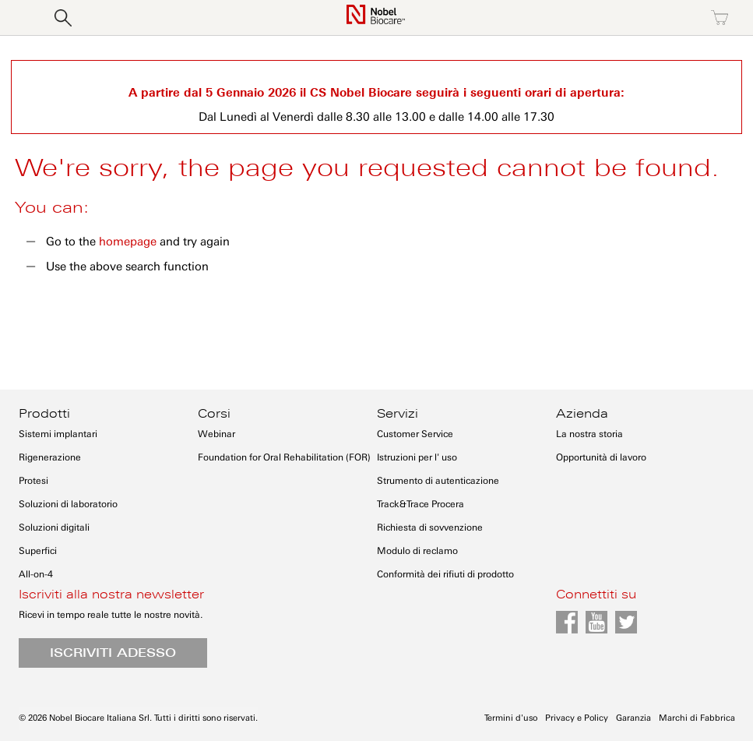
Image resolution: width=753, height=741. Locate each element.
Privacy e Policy (576, 718)
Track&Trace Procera (420, 504)
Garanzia (633, 718)
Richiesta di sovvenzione (430, 527)
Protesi (33, 480)
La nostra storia (589, 434)
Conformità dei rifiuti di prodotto (445, 574)
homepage (128, 242)
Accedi (585, 17)
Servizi (397, 414)
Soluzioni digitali (54, 527)
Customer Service (415, 434)
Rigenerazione (50, 457)
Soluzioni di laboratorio (68, 504)
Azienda (582, 414)
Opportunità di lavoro (601, 457)
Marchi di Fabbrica (697, 718)
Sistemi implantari (58, 434)
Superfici (38, 550)
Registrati (652, 17)
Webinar (216, 434)
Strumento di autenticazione (438, 480)
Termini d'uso (510, 718)
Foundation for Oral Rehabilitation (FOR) (284, 457)
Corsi (214, 414)
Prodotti (44, 414)
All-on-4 (36, 574)
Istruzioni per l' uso (417, 457)
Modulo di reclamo (417, 550)
